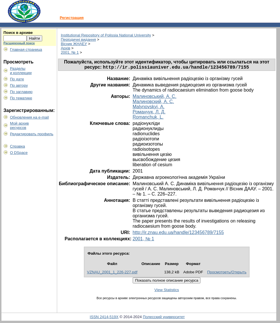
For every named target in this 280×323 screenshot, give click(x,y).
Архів (65, 48)
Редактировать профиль (31, 134)
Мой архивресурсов (19, 125)
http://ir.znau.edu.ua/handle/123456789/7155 (178, 233)
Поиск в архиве (18, 32)
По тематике (21, 98)
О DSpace (19, 152)
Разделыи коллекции (21, 70)
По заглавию (21, 92)
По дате (17, 79)
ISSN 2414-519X (104, 318)
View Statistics (167, 291)
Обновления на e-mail (29, 117)
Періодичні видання (78, 39)
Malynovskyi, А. (149, 107)
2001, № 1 (70, 52)
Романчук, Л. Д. (149, 112)
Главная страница (26, 49)
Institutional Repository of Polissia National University (106, 35)
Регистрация (72, 18)
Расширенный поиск (19, 43)
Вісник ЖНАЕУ (74, 44)
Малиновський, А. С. (154, 97)
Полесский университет (164, 318)
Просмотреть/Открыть (226, 273)
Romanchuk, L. (148, 117)
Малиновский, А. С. (153, 102)
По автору (19, 85)
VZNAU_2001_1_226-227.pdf (112, 273)
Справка (17, 146)
